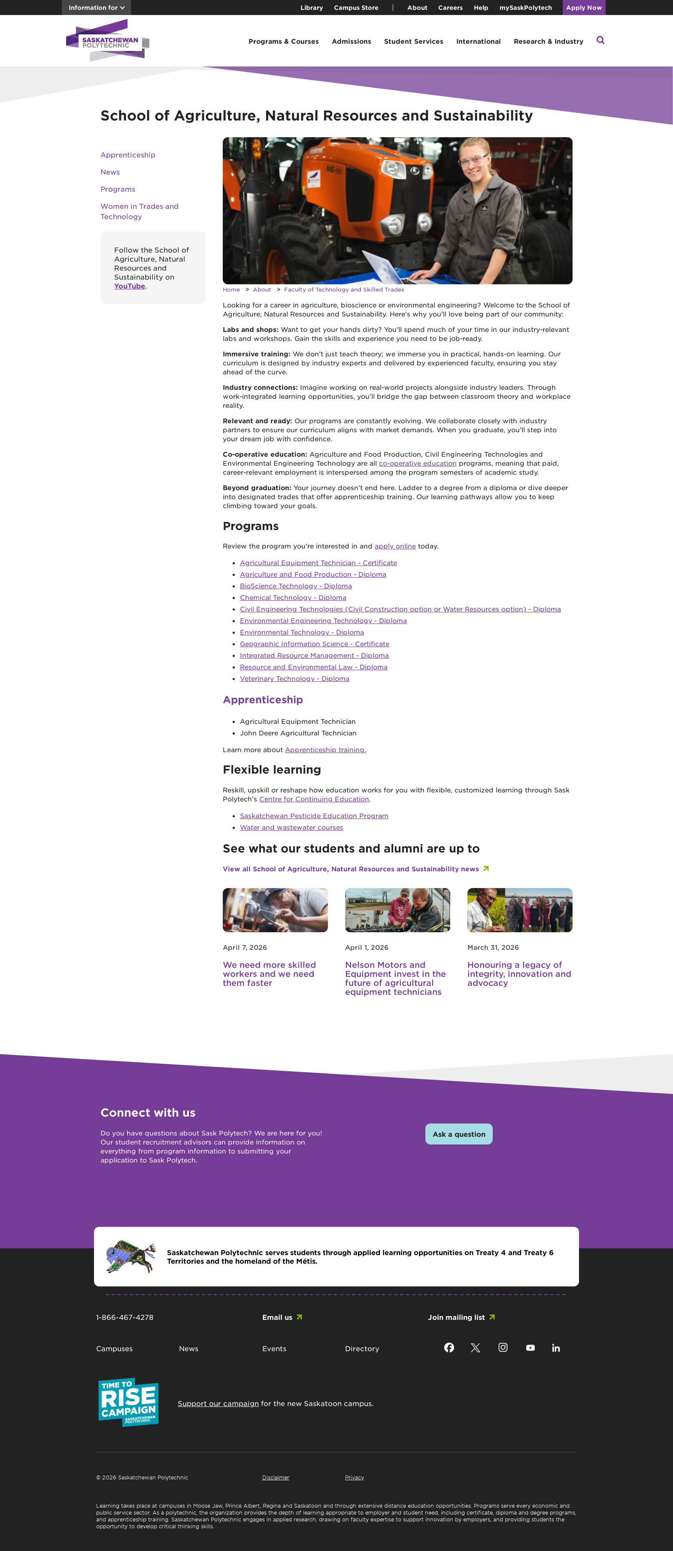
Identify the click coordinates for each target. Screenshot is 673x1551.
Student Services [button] (413, 41)
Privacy (354, 1477)
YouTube (129, 285)
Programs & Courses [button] (284, 41)
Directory (362, 1348)
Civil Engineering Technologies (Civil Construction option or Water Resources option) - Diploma (400, 609)
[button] (600, 41)
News (110, 171)
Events (274, 1348)
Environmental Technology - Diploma (302, 632)
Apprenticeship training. (325, 749)
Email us (277, 1317)
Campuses (114, 1348)
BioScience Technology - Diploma (296, 585)
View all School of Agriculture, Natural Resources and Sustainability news (351, 868)
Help (481, 7)
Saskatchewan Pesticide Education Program (314, 815)
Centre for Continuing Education (314, 799)
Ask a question (459, 1133)
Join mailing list (456, 1317)
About (417, 7)
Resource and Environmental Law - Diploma (314, 667)
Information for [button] (93, 7)
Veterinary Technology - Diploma (294, 678)
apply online (395, 546)
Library (311, 7)
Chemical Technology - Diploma (293, 597)
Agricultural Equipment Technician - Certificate (318, 562)
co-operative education (418, 463)
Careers (450, 7)
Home (231, 289)
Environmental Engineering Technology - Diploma (323, 620)
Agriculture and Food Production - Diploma (313, 574)
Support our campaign (218, 1403)
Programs (117, 188)
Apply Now (584, 7)
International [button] (478, 41)
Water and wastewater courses (291, 827)
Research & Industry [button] (548, 41)
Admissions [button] (351, 41)
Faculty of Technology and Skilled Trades (344, 289)
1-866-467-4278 (125, 1317)
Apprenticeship (127, 154)
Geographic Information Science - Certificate (314, 643)
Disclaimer (275, 1477)
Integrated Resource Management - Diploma (314, 655)
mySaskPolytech (526, 7)
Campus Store (356, 7)
